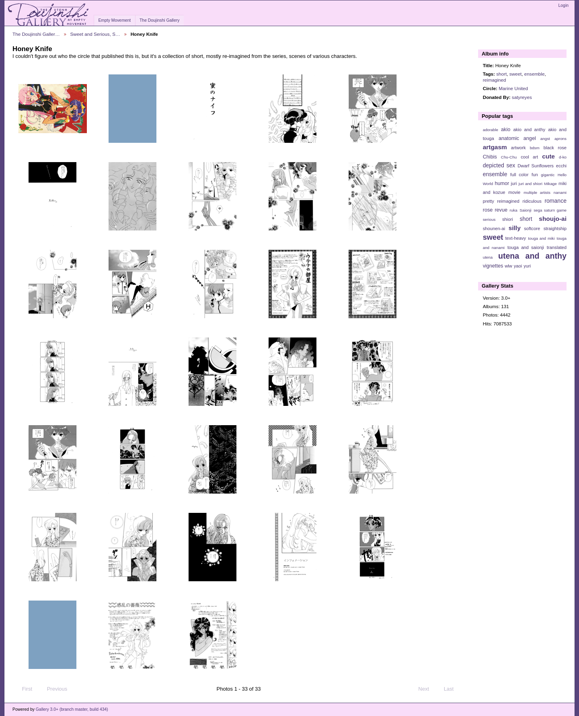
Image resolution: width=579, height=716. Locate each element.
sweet (515, 73)
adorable (490, 130)
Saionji (525, 210)
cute (548, 156)
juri (514, 183)
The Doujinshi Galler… (36, 34)
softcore (532, 228)
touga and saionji (525, 247)
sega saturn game (550, 210)
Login (563, 5)
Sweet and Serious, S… (95, 34)
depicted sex (499, 165)
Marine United (513, 88)
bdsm (535, 148)
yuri (527, 265)
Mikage (550, 183)
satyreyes (522, 97)
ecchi (561, 165)
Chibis (490, 157)
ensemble (534, 73)
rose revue (495, 210)
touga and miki (541, 238)
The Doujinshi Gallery (159, 20)
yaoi (518, 265)
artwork (518, 147)
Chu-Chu (509, 157)
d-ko (563, 157)
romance (555, 201)
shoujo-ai (553, 218)
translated (557, 247)
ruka (513, 210)
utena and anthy (532, 255)
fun (535, 174)
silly (515, 227)
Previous (53, 689)
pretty (488, 201)
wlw (508, 265)
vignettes (493, 266)
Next (427, 689)
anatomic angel (517, 138)
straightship (555, 228)
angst (545, 138)
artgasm (495, 147)
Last (452, 689)
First (23, 689)
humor (502, 183)
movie (514, 192)
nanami (560, 192)
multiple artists (537, 192)
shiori (507, 219)
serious (489, 219)
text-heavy (515, 238)
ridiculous (531, 201)
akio (505, 129)
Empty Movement (114, 20)
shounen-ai (494, 228)
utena (488, 257)
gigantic (547, 175)
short (501, 73)
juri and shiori (530, 183)
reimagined (494, 79)
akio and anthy (529, 129)
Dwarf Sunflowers (535, 165)
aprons (560, 138)
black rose (555, 147)
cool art (529, 156)
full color (519, 174)
